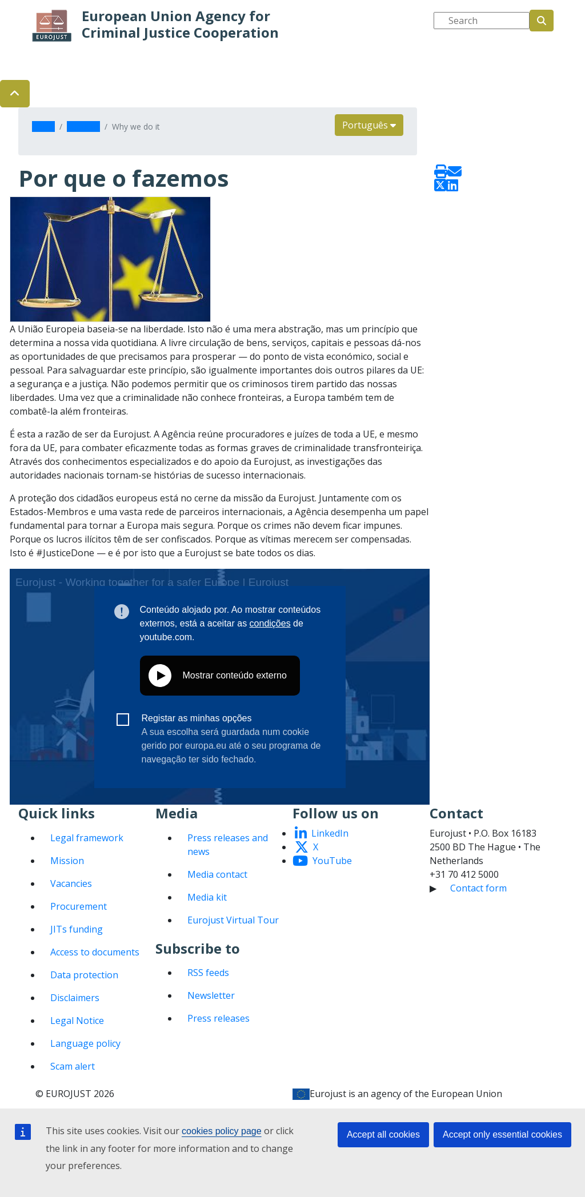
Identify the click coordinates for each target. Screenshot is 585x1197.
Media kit (207, 897)
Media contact (217, 874)
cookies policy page (222, 1131)
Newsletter (211, 995)
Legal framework (86, 838)
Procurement (78, 906)
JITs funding (76, 929)
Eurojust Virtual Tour (233, 920)
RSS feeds (208, 972)
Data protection (84, 975)
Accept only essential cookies (502, 1134)
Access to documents (94, 952)
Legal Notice (77, 1020)
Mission (67, 860)
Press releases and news (227, 845)
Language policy (85, 1043)
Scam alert (72, 1066)
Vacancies (71, 883)
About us (83, 126)
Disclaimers (74, 997)
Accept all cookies (383, 1134)
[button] (15, 93)
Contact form (478, 888)
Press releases (218, 1018)
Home (43, 126)
